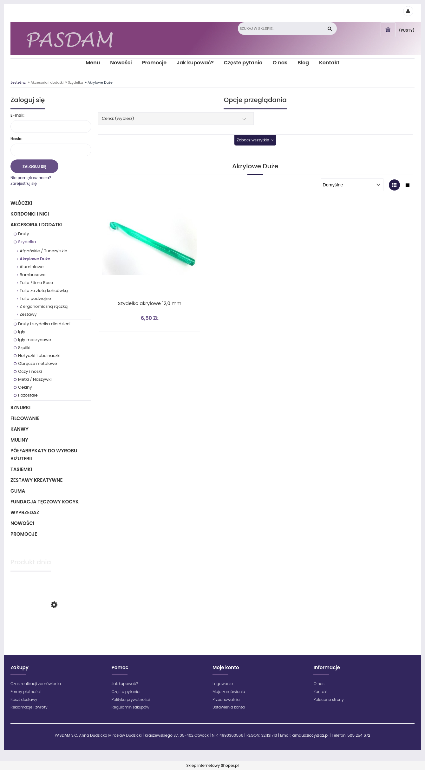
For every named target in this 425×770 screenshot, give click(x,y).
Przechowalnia (226, 699)
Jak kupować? (125, 683)
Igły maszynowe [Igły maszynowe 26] (34, 340)
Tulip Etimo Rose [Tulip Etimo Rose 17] (36, 283)
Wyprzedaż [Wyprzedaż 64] (24, 512)
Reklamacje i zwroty (28, 707)
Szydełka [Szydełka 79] (27, 242)
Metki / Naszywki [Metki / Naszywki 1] (35, 379)
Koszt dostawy (23, 699)
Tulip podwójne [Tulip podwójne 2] (35, 298)
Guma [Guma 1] (17, 491)
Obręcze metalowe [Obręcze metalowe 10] (37, 363)
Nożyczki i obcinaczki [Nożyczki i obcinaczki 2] (39, 356)
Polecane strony (328, 699)
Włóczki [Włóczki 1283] (21, 203)
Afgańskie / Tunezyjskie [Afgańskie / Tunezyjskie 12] (43, 251)
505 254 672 (358, 735)
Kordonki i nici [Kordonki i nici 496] (29, 213)
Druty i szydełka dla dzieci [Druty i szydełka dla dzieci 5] (44, 324)
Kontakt (320, 691)
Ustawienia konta (229, 707)
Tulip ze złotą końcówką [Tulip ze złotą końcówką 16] (44, 291)
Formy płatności (25, 691)
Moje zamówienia (229, 691)
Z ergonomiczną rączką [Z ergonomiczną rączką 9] (44, 306)
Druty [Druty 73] (23, 234)
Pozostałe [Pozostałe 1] (28, 395)
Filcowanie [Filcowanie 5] (25, 418)
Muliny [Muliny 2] (19, 440)
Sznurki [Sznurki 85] (20, 407)
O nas (318, 683)
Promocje (23, 534)
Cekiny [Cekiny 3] (25, 387)
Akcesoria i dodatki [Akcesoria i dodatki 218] (36, 224)
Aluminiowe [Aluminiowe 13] (31, 267)
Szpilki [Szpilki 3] (24, 348)
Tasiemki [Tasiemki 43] (21, 469)
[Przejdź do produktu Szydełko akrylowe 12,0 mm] (149, 249)
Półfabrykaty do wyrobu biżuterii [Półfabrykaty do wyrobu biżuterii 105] (43, 454)
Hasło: (16, 138)
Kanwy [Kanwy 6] (19, 429)
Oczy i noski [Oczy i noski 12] (30, 371)
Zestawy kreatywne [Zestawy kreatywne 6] (36, 480)
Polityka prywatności (131, 699)
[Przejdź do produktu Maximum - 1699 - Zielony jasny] (50, 631)
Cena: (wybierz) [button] (118, 118)
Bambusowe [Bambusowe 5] (32, 275)
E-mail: (17, 115)
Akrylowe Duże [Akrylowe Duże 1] (35, 259)
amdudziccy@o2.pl (310, 735)
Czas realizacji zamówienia (35, 683)
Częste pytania (126, 691)
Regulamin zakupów (130, 707)
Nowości (22, 523)
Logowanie (223, 683)
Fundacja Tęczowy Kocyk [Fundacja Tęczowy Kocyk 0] (44, 501)
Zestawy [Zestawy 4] (28, 314)
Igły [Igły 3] (21, 332)
